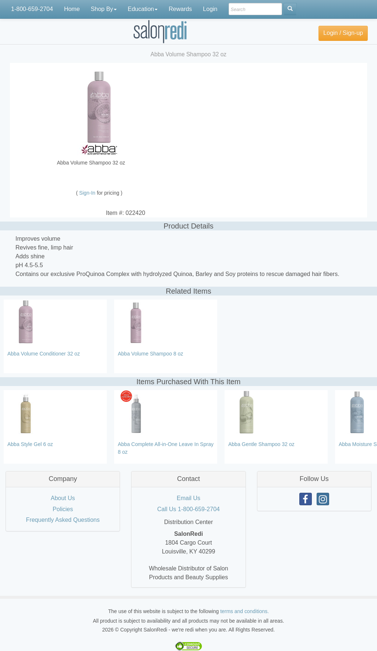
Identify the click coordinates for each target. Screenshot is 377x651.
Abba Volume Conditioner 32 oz (43, 354)
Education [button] (143, 9)
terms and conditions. (244, 611)
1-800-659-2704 (32, 9)
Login (210, 9)
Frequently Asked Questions (63, 520)
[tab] (63, 479)
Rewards (180, 9)
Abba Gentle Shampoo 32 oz (261, 444)
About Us (63, 498)
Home (72, 9)
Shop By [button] (104, 9)
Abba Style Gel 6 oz (30, 444)
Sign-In (88, 193)
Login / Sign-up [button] (343, 33)
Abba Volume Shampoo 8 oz (150, 354)
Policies (63, 509)
